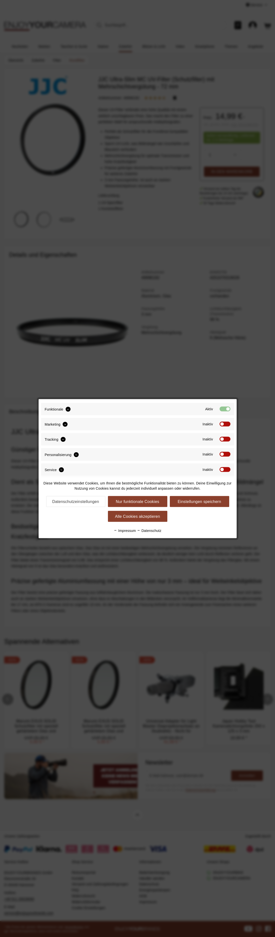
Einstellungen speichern (199, 501)
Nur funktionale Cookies (137, 501)
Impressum (125, 530)
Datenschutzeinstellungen (75, 501)
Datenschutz (149, 530)
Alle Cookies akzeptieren (137, 516)
